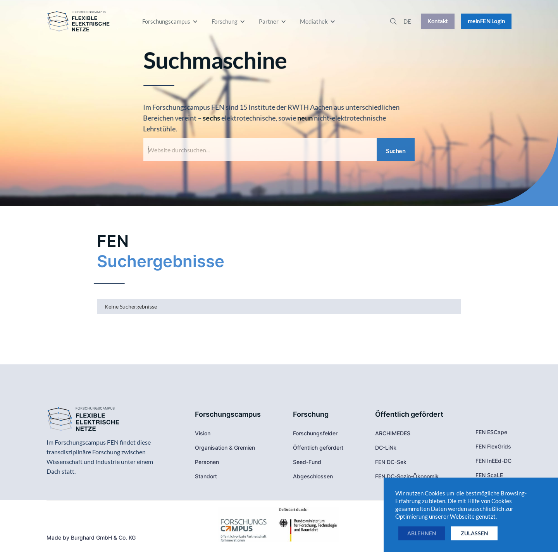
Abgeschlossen (313, 476)
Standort (206, 476)
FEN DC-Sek (390, 462)
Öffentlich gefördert (318, 447)
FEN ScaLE (489, 475)
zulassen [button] (474, 533)
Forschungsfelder (315, 433)
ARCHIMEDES (392, 433)
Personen (207, 462)
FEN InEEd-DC (493, 460)
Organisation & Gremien (225, 447)
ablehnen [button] (421, 533)
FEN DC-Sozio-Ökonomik (407, 476)
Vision (202, 433)
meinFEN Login (486, 20)
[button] (171, 21)
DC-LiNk (385, 447)
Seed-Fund (307, 462)
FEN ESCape (491, 432)
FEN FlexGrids (493, 446)
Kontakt (437, 20)
